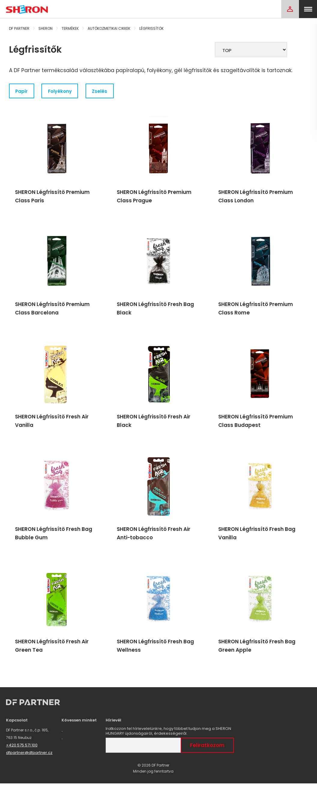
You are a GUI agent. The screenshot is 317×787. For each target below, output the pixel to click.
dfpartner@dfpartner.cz (29, 756)
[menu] (308, 9)
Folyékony (61, 91)
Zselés (101, 91)
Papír (22, 91)
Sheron (45, 28)
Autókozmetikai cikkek (109, 28)
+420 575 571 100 (22, 749)
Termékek (70, 28)
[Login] (290, 9)
